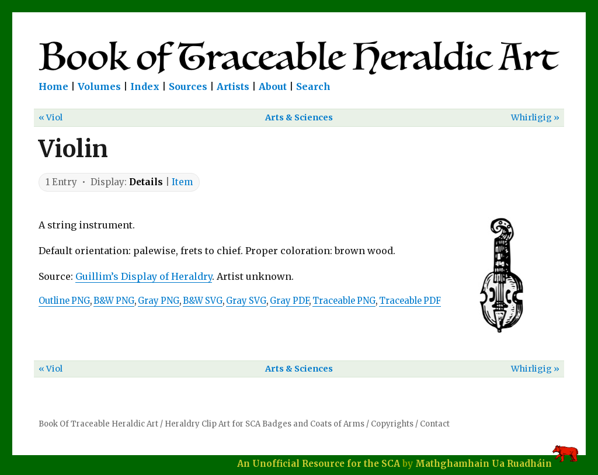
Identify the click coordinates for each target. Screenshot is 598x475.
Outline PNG (64, 301)
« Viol (50, 117)
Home (53, 86)
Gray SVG (246, 301)
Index (144, 86)
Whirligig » (535, 117)
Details (146, 182)
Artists (233, 86)
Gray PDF (289, 301)
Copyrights (392, 424)
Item (182, 182)
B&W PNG (113, 301)
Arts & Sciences (299, 117)
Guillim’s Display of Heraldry (143, 276)
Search (313, 86)
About (273, 86)
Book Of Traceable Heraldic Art (98, 424)
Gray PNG (158, 301)
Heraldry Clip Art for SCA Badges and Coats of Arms (264, 424)
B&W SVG (202, 301)
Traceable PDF (410, 301)
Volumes (99, 86)
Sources (188, 86)
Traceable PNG (344, 301)
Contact (435, 424)
